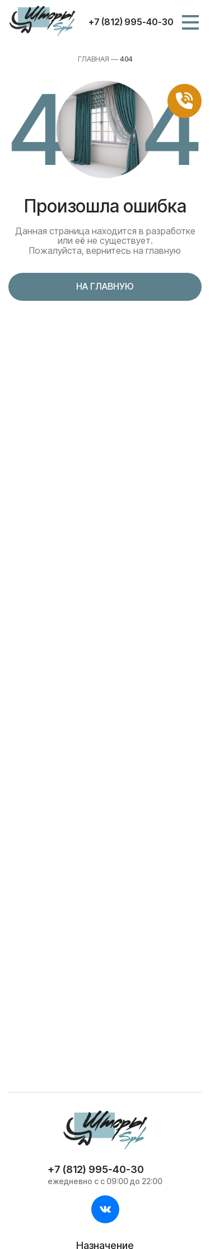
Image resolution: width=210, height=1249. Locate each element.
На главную (105, 286)
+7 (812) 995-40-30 (131, 22)
